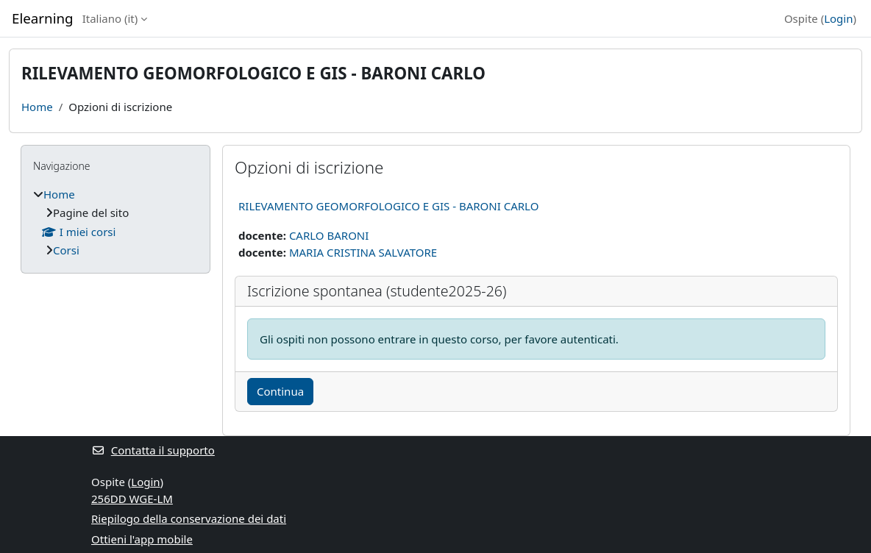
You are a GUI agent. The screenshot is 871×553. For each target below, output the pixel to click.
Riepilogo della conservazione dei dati (188, 518)
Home (37, 106)
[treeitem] (115, 222)
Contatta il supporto (153, 450)
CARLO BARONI (329, 235)
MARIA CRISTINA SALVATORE (363, 252)
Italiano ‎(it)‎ (110, 18)
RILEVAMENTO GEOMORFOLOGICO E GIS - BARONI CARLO (388, 206)
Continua (280, 391)
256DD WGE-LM (132, 498)
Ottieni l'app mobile (142, 539)
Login (838, 18)
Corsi (66, 250)
